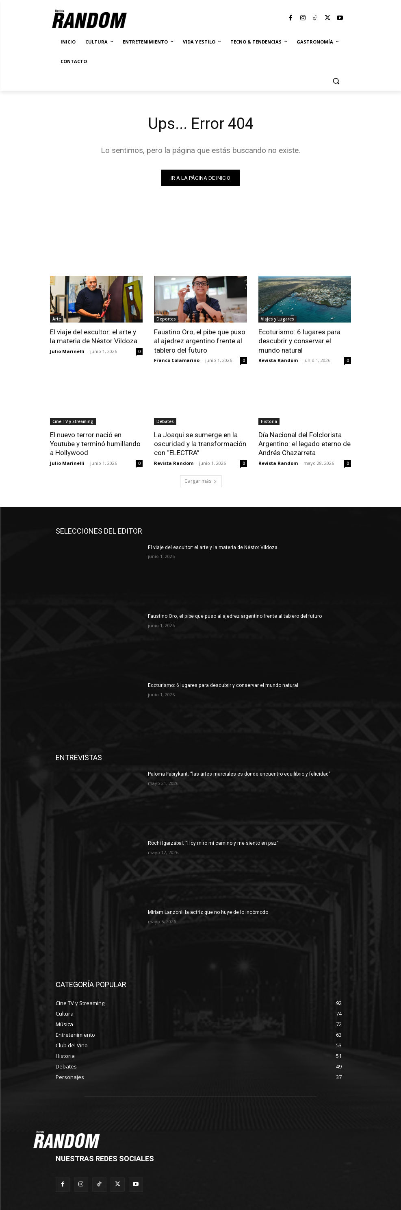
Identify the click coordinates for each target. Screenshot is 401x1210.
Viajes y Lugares (277, 318)
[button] (336, 81)
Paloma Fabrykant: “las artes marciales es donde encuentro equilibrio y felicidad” (239, 774)
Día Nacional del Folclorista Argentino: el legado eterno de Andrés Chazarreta (304, 444)
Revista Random (278, 360)
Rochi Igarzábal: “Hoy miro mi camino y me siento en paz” (213, 843)
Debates (165, 421)
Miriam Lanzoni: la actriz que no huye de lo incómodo (208, 912)
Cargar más (200, 480)
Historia (269, 421)
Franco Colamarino (176, 360)
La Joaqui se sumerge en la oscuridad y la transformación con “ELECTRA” (200, 444)
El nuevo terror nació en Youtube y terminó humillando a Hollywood (95, 444)
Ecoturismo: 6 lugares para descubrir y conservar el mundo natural (299, 341)
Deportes (166, 318)
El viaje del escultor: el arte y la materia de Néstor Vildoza (93, 336)
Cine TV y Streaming (72, 421)
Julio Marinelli (67, 351)
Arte (56, 318)
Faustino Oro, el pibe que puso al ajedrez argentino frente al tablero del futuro (199, 341)
